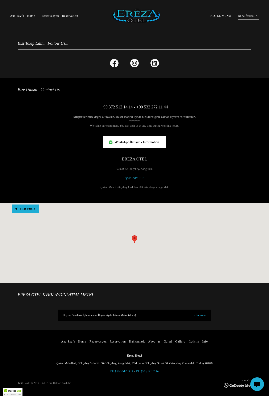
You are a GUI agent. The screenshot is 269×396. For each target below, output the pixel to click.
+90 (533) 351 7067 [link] (147, 371)
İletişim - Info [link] (198, 341)
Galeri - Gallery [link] (174, 341)
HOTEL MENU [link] (220, 15)
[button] (248, 16)
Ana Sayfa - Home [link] (22, 15)
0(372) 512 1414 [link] (134, 178)
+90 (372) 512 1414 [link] (121, 371)
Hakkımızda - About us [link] (145, 341)
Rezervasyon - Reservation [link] (60, 15)
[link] (134, 15)
